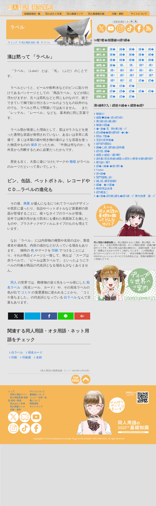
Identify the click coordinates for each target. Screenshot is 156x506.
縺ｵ (132, 75)
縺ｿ (122, 80)
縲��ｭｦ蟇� (105, 184)
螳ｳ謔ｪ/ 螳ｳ (103, 162)
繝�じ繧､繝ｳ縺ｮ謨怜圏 (110, 147)
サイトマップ (36, 406)
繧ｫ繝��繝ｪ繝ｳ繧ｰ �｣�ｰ (112, 132)
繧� (141, 80)
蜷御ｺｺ (100, 113)
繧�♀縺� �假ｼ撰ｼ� (109, 166)
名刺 (38, 357)
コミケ (26, 292)
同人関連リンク (17, 406)
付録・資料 (15, 409)
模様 (73, 161)
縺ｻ (151, 75)
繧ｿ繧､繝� (103, 151)
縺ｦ (141, 65)
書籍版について (37, 394)
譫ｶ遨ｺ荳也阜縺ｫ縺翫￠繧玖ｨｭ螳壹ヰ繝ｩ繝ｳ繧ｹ (124, 158)
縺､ (132, 65)
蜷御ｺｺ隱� (103, 125)
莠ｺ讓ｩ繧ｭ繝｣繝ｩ (106, 121)
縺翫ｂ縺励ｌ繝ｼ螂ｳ (108, 154)
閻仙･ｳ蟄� (103, 136)
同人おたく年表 (17, 403)
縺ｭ (141, 70)
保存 (34, 145)
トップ (14, 42)
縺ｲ (122, 75)
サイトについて (37, 391)
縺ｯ (112, 75)
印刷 (55, 250)
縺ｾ (112, 80)
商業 (26, 203)
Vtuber (100, 169)
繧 (131, 80)
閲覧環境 (34, 403)
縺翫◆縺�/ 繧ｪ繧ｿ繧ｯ (109, 117)
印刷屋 (25, 357)
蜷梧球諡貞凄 (104, 188)
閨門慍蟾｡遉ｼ (104, 177)
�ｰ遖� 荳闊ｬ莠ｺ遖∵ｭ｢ (111, 128)
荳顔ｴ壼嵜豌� (105, 140)
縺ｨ (151, 65)
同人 (13, 282)
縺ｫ (122, 70)
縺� (112, 49)
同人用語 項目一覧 (30, 42)
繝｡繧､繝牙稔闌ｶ (106, 181)
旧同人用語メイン (18, 394)
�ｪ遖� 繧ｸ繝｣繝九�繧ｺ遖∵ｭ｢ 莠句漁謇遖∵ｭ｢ (125, 196)
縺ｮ (151, 70)
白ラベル (70, 297)
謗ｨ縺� (101, 173)
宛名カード (34, 352)
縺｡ (122, 65)
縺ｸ (141, 75)
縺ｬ (132, 70)
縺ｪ (112, 70)
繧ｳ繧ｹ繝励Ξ (104, 143)
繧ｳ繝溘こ (102, 192)
